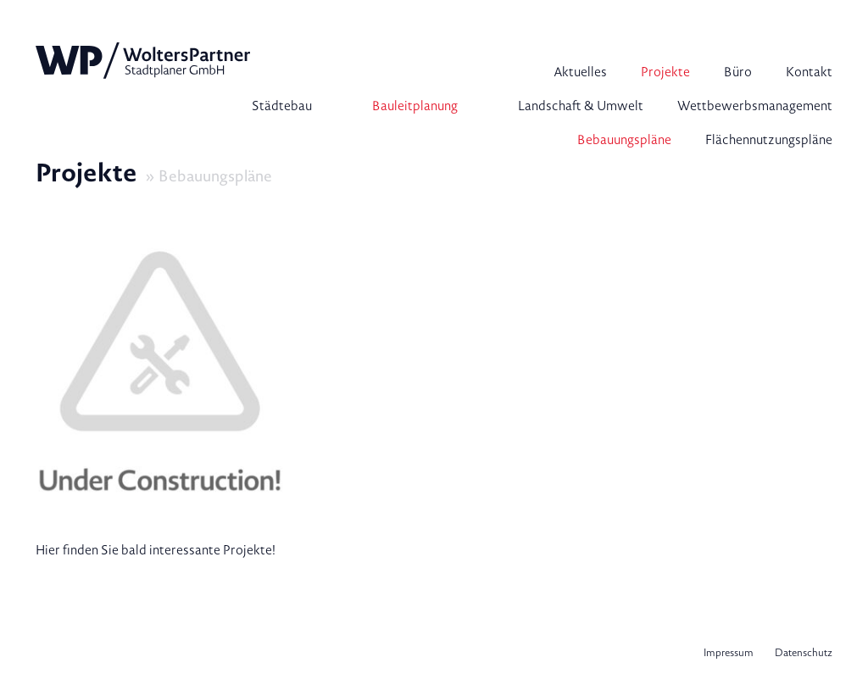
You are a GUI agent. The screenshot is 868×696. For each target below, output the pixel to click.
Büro (738, 72)
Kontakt (809, 72)
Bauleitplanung (415, 105)
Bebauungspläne (624, 139)
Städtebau (282, 105)
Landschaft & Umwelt (580, 105)
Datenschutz (803, 653)
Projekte (665, 72)
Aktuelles (580, 72)
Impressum (729, 653)
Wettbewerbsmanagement (754, 105)
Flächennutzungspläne (768, 139)
